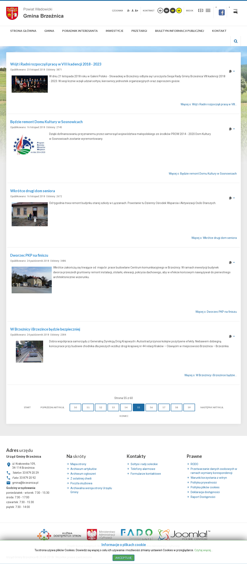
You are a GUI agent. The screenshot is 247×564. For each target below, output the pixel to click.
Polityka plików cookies (205, 487)
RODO (194, 464)
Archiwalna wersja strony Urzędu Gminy (91, 490)
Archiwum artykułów (83, 469)
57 (164, 407)
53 (113, 407)
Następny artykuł (211, 407)
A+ (136, 10)
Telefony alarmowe (143, 469)
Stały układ (200, 10)
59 (189, 407)
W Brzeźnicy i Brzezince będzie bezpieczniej (45, 329)
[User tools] (232, 71)
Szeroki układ (208, 10)
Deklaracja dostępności (205, 492)
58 (176, 407)
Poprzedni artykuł (52, 407)
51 (88, 407)
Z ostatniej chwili (80, 478)
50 (75, 407)
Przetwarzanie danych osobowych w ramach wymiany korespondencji (214, 471)
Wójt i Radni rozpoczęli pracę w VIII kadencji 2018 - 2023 (55, 64)
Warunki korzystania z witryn (209, 477)
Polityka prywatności (204, 482)
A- (128, 10)
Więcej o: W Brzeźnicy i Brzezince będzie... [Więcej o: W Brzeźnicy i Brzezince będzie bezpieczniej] (210, 375)
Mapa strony (78, 464)
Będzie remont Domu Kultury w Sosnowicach (46, 122)
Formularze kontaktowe (146, 473)
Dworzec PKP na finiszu (29, 255)
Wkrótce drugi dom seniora (32, 191)
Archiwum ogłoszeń (83, 473)
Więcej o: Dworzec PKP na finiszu (216, 312)
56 (151, 407)
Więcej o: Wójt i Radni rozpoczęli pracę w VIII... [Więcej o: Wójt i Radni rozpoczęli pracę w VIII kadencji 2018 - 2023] (209, 104)
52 (100, 407)
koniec (124, 415)
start (27, 407)
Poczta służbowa (81, 483)
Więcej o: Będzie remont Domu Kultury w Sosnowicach (203, 173)
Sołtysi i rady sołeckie (144, 464)
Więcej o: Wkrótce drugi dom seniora (214, 237)
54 (126, 407)
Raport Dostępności (203, 497)
